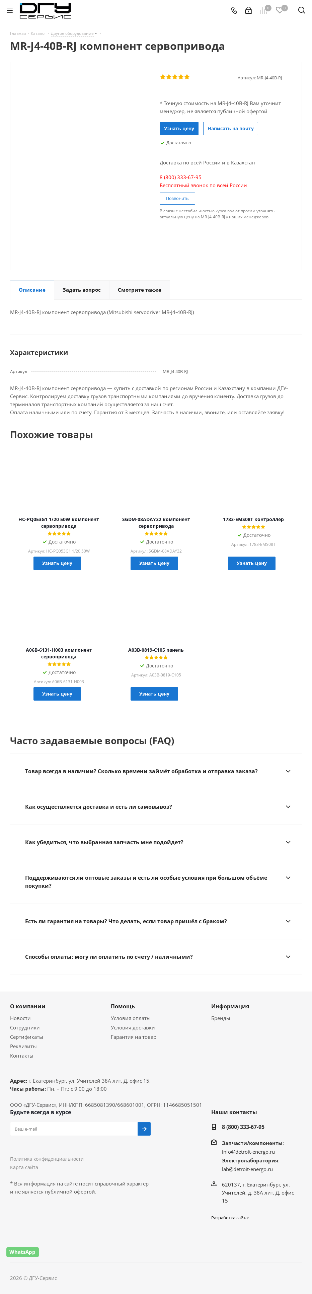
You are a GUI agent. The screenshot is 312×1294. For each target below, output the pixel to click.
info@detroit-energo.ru (248, 1151)
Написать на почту (231, 128)
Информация (230, 1006)
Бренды (220, 1018)
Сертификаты (26, 1036)
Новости (20, 1018)
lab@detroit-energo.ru (247, 1169)
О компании (28, 1006)
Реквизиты (23, 1046)
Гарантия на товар (133, 1036)
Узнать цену (179, 128)
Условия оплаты (131, 1018)
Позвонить (177, 198)
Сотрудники (25, 1027)
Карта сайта (24, 1167)
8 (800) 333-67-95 (243, 1127)
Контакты (21, 1055)
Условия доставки (133, 1027)
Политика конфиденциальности (47, 1159)
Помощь (123, 1006)
